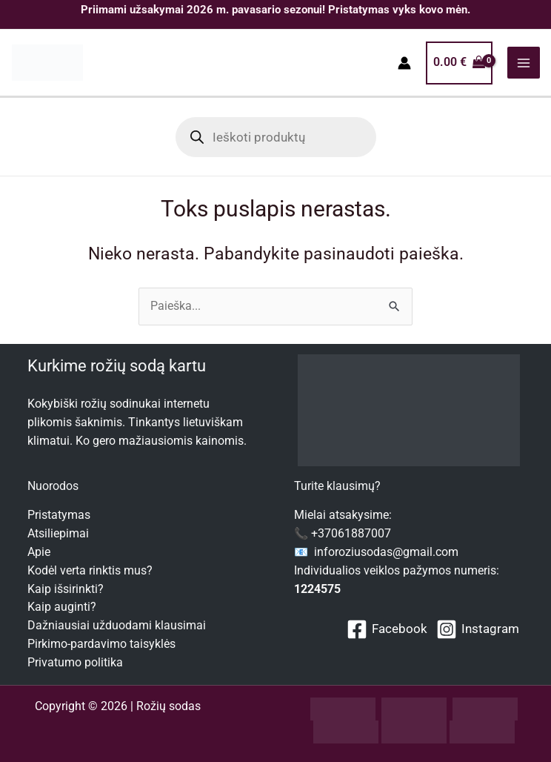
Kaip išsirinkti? (65, 589)
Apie (38, 552)
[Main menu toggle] (523, 63)
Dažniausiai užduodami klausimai (116, 625)
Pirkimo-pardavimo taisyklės (101, 644)
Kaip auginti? (61, 607)
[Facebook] (387, 629)
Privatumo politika (75, 662)
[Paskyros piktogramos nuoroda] (404, 63)
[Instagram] (477, 629)
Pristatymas (58, 516)
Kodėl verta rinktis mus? (90, 570)
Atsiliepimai (58, 533)
